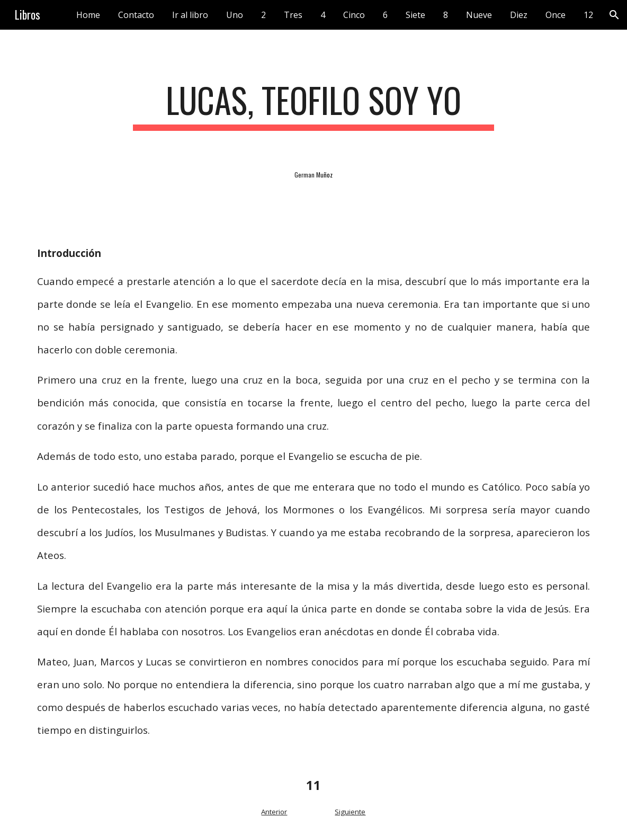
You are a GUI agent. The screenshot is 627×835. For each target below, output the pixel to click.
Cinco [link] (354, 15)
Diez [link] (518, 15)
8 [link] (445, 15)
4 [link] (322, 15)
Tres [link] (293, 15)
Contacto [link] (136, 15)
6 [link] (385, 15)
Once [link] (555, 15)
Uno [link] (234, 15)
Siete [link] (415, 15)
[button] (614, 15)
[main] (313, 105)
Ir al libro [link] (190, 15)
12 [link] (588, 15)
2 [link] (263, 15)
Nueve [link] (479, 15)
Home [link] (88, 15)
